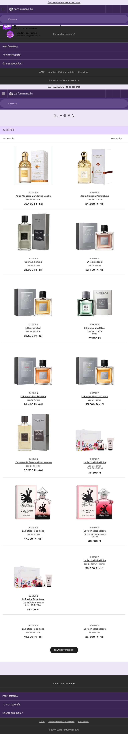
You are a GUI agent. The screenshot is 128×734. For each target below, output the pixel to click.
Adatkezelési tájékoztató (61, 721)
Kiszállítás (83, 721)
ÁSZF (41, 721)
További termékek (64, 650)
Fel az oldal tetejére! (64, 683)
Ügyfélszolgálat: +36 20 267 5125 (64, 87)
